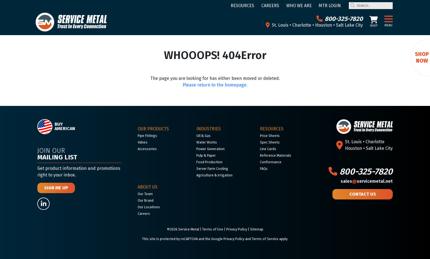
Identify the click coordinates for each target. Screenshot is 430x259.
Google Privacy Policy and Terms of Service (244, 239)
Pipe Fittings (147, 136)
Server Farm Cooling (212, 169)
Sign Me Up (56, 187)
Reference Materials (275, 155)
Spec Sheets (270, 142)
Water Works (206, 142)
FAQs (264, 169)
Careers (270, 5)
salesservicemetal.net (367, 181)
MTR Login (330, 5)
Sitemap (256, 229)
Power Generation (210, 149)
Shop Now (422, 57)
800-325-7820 (339, 19)
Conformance (270, 162)
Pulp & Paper (206, 155)
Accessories (147, 149)
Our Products (153, 128)
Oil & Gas (203, 136)
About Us (147, 187)
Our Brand (146, 200)
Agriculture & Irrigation (214, 175)
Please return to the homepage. (215, 85)
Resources (242, 5)
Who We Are (299, 5)
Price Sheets (270, 136)
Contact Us (362, 194)
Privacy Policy (236, 229)
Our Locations (149, 207)
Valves (143, 142)
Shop (373, 21)
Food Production (209, 162)
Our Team (145, 194)
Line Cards (268, 149)
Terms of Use (212, 229)
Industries (208, 128)
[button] (388, 19)
